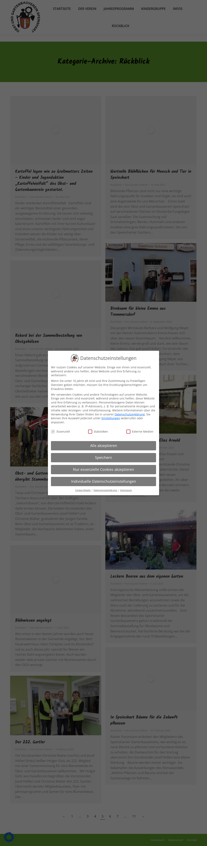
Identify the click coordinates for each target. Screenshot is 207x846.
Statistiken (98, 431)
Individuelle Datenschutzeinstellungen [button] (103, 481)
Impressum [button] (126, 489)
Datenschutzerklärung (130, 414)
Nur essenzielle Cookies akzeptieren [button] (103, 469)
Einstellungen (110, 418)
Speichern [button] (103, 457)
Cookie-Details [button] (83, 489)
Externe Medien (139, 431)
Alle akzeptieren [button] (103, 445)
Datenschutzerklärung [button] (105, 489)
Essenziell (60, 431)
